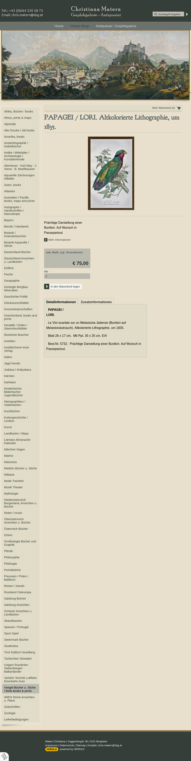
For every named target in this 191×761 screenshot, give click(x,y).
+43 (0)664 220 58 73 (35, 10)
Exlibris (9, 268)
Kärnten (9, 376)
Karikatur (10, 382)
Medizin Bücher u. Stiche (20, 468)
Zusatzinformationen (96, 302)
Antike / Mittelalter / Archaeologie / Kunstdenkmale (16, 156)
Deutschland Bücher (17, 252)
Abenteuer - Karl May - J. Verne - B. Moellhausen (20, 167)
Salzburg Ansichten (16, 604)
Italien (8, 357)
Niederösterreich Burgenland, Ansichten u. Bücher (20, 503)
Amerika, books (14, 136)
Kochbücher (12, 411)
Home (59, 26)
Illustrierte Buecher (16, 334)
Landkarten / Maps (16, 433)
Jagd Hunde (12, 363)
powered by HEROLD (72, 749)
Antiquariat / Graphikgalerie (116, 26)
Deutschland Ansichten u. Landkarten (19, 260)
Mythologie (11, 493)
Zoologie (10, 713)
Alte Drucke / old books (19, 130)
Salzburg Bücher (15, 598)
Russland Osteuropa (17, 592)
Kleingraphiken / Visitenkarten (14, 403)
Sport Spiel (11, 633)
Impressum (51, 745)
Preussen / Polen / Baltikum (16, 577)
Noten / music (13, 512)
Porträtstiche (12, 570)
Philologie (10, 563)
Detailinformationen (61, 302)
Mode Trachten (14, 481)
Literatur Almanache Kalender (17, 441)
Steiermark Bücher (16, 639)
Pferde (8, 551)
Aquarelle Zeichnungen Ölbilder (19, 177)
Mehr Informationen (59, 239)
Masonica (10, 462)
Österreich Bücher (16, 528)
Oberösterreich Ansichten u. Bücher (17, 520)
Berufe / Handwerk (16, 226)
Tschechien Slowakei (18, 658)
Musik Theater (13, 487)
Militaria (9, 474)
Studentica (11, 646)
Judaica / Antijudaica (17, 369)
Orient (8, 535)
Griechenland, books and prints (20, 317)
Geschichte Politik (16, 296)
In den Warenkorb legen (65, 286)
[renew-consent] (4, 756)
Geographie (11, 280)
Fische (8, 274)
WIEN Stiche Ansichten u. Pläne (19, 698)
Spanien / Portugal (16, 627)
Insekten (9, 341)
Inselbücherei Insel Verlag (16, 349)
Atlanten (9, 191)
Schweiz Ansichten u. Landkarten (18, 612)
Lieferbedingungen (16, 719)
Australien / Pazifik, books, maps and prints (19, 199)
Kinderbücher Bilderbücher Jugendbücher (13, 392)
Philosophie (11, 557)
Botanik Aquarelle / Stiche (16, 244)
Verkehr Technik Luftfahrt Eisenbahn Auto (20, 679)
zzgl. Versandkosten (71, 252)
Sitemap (81, 745)
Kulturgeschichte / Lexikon (16, 419)
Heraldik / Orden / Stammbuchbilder (15, 326)
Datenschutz (67, 745)
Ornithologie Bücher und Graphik (20, 543)
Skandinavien (13, 620)
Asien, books (12, 185)
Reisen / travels (14, 585)
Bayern (9, 220)
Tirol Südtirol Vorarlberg (19, 652)
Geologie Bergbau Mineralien (16, 288)
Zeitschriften (12, 706)
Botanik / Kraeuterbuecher (15, 234)
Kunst (8, 427)
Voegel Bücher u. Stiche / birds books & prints (20, 689)
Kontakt (91, 745)
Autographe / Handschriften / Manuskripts (14, 210)
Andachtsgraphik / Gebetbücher (16, 144)
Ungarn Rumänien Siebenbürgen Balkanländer (16, 668)
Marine (8, 455)
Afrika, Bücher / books (18, 111)
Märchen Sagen (14, 449)
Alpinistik (10, 124)
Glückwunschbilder (16, 302)
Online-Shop (79, 26)
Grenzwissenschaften (18, 309)
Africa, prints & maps (17, 117)
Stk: (46, 271)
